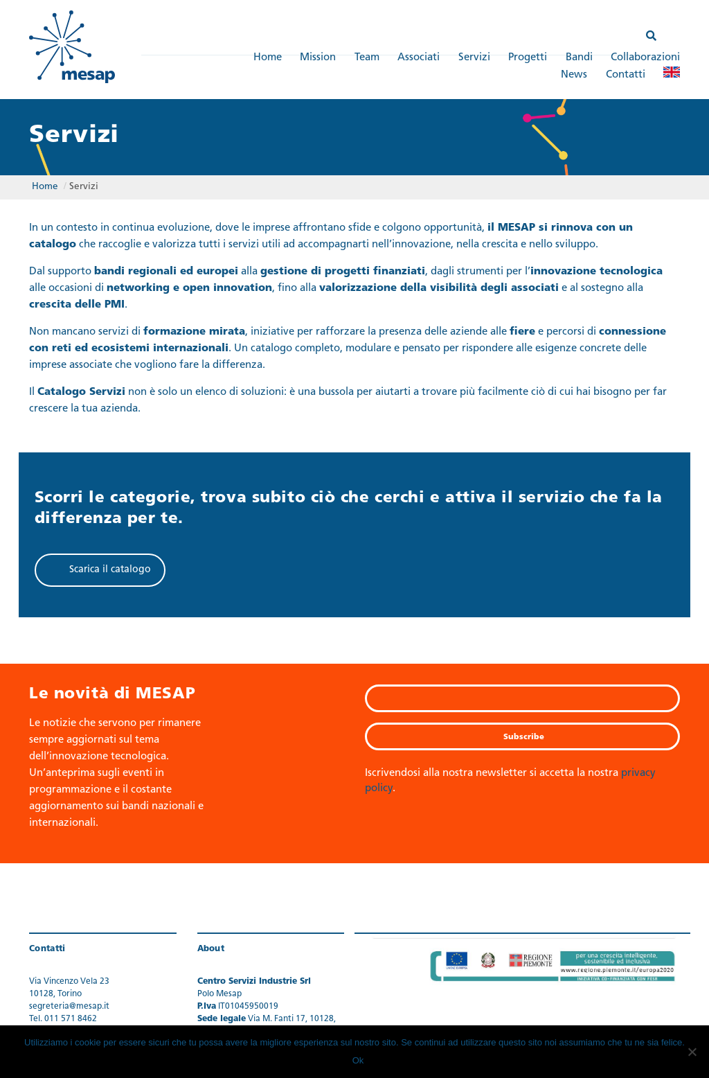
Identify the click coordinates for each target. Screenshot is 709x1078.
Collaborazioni (645, 58)
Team (366, 58)
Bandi (579, 58)
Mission (318, 58)
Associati (418, 58)
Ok (358, 1060)
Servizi (474, 58)
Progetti (527, 58)
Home (267, 58)
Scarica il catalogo (110, 570)
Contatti (625, 75)
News (574, 75)
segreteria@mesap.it (69, 1006)
